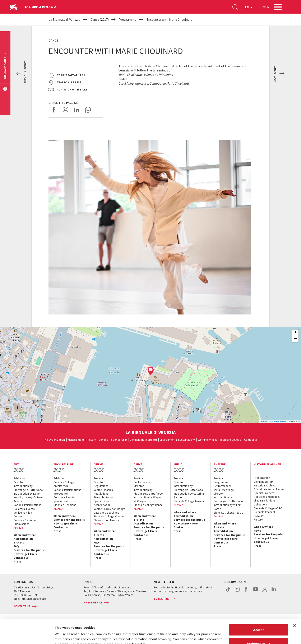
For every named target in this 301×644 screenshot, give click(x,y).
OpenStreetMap (279, 421)
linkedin (274, 591)
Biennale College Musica (189, 501)
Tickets (19, 542)
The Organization (54, 440)
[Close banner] (294, 600)
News (257, 530)
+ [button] (295, 333)
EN (248, 7)
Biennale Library (264, 482)
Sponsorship (119, 440)
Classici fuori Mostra (106, 520)
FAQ (16, 546)
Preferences (258, 619)
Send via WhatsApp (88, 110)
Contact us (251, 440)
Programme (221, 482)
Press (17, 561)
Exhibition (20, 478)
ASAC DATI (260, 516)
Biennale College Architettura (64, 484)
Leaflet (263, 421)
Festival (98, 478)
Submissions (21, 524)
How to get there (26, 554)
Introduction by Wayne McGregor (148, 499)
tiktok (228, 591)
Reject (258, 633)
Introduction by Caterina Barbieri (189, 495)
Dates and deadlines (106, 512)
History (91, 440)
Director (19, 482)
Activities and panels (267, 497)
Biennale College (230, 440)
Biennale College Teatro (228, 512)
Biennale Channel (264, 512)
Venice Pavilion (23, 512)
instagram (237, 591)
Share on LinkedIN (77, 110)
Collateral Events (24, 509)
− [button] (295, 339)
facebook (246, 591)
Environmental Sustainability (177, 440)
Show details (64, 631)
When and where (25, 535)
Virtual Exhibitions (264, 500)
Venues (103, 440)
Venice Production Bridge (109, 509)
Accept (258, 605)
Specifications (103, 501)
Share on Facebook (54, 110)
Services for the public (29, 550)
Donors (18, 516)
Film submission (104, 497)
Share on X (65, 110)
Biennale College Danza (148, 505)
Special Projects (264, 493)
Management (76, 440)
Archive (18, 527)
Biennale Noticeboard (143, 440)
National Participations (27, 505)
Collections (261, 504)
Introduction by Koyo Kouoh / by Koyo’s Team (28, 495)
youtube (255, 591)
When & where (263, 527)
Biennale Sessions (25, 520)
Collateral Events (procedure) (64, 499)
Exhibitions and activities (269, 489)
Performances (143, 482)
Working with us (207, 440)
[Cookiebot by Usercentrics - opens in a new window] (27, 636)
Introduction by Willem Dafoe (227, 506)
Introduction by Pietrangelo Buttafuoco (28, 487)
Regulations (101, 486)
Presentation (262, 478)
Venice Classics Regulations (103, 491)
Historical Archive (264, 485)
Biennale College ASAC (268, 508)
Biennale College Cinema (109, 516)
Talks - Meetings (224, 490)
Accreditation (23, 539)
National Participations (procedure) (67, 491)
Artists (18, 501)
